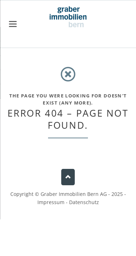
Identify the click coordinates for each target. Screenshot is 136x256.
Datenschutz (84, 202)
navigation (13, 24)
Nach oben (67, 177)
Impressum (50, 202)
